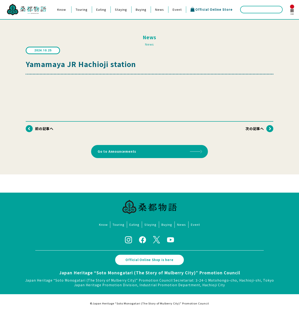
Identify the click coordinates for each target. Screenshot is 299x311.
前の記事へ (44, 128)
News (159, 9)
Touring (82, 9)
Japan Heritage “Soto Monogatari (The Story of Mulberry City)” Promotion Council (149, 271)
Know (61, 9)
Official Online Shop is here (149, 258)
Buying (141, 9)
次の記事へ (254, 128)
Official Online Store (211, 9)
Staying (121, 9)
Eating (101, 9)
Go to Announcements (117, 150)
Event (177, 9)
